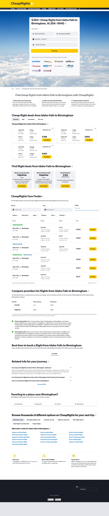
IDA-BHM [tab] (54, 352)
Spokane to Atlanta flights (19, 431)
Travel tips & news (71, 9)
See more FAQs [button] (42, 383)
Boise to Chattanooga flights (77, 435)
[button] (42, 39)
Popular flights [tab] (37, 422)
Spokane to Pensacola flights (48, 433)
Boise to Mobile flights (75, 438)
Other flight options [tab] (78, 418)
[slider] (98, 209)
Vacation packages (34, 9)
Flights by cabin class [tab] (63, 418)
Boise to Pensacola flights (76, 431)
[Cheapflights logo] (20, 4)
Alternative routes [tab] (18, 418)
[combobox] (35, 29)
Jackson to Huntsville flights (19, 440)
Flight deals (51, 9)
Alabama (18, 87)
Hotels (44, 9)
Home (13, 9)
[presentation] (65, 23)
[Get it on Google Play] (50, 498)
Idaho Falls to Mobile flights (19, 443)
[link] (22, 184)
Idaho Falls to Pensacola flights (49, 438)
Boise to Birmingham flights (48, 435)
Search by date (21, 9)
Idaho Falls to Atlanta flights (19, 433)
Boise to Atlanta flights (47, 431)
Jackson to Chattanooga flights (49, 440)
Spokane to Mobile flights (76, 440)
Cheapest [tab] (15, 118)
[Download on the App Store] (57, 498)
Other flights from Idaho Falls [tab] (21, 422)
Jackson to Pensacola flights (19, 438)
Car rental (60, 9)
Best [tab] (23, 118)
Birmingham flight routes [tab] (33, 418)
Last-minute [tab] (31, 118)
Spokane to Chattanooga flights (20, 435)
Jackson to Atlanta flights (76, 433)
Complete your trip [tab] (49, 418)
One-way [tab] (40, 118)
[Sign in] (79, 9)
